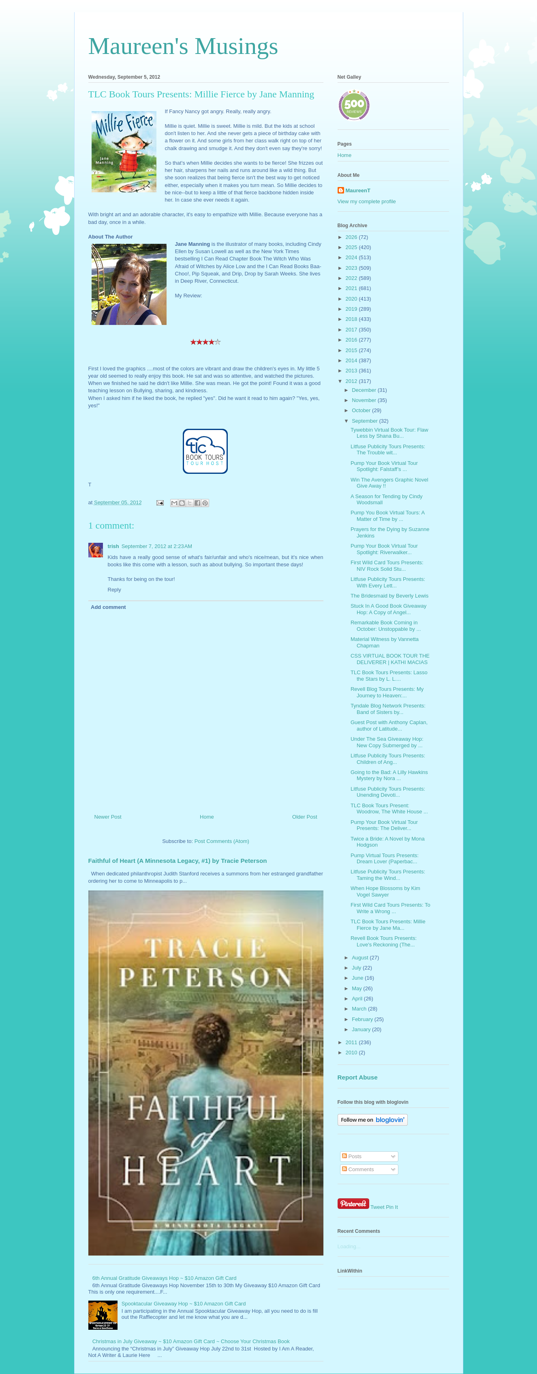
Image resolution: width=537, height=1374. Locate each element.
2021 (352, 288)
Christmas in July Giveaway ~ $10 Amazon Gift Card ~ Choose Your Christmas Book (191, 1341)
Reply (114, 590)
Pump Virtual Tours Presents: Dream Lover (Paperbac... (385, 858)
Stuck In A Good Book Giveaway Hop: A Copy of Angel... (388, 609)
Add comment (108, 607)
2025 (352, 247)
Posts (352, 1156)
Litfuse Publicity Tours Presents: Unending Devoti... (388, 792)
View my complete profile (367, 201)
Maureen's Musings (183, 45)
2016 (352, 340)
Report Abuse (358, 1077)
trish (113, 546)
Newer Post (108, 817)
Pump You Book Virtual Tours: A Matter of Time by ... (387, 516)
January (362, 1029)
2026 (352, 237)
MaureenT (358, 190)
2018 (352, 319)
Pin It (392, 1207)
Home (207, 817)
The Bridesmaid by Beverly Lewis (389, 596)
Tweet (377, 1207)
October (362, 410)
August (361, 958)
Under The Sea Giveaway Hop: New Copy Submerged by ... (387, 742)
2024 (352, 257)
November (365, 400)
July (357, 968)
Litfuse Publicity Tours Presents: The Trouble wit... (388, 449)
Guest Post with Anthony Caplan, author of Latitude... (389, 725)
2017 (352, 330)
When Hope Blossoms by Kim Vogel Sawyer (385, 891)
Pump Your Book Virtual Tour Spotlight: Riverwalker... (384, 549)
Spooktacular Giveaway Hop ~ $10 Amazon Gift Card (184, 1304)
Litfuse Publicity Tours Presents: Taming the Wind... (388, 875)
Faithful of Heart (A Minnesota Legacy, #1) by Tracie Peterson (177, 860)
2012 (352, 381)
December (365, 390)
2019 (352, 309)
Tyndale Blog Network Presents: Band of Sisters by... (388, 709)
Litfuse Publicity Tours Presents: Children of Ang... (388, 759)
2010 (352, 1052)
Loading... (349, 1246)
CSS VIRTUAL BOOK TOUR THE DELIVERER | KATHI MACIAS (390, 659)
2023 (352, 268)
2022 (352, 278)
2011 (352, 1042)
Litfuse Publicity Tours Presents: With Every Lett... (388, 582)
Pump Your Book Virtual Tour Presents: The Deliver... (384, 825)
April (358, 999)
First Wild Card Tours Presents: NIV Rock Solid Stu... (387, 565)
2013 (352, 371)
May (357, 988)
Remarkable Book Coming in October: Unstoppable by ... (386, 625)
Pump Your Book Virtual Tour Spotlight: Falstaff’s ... (384, 466)
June (358, 978)
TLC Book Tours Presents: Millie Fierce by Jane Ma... (388, 924)
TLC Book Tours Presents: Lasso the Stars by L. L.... (389, 675)
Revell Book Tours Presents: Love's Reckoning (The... (384, 941)
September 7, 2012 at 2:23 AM (157, 546)
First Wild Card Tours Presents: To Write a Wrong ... (390, 908)
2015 (352, 350)
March (360, 1009)
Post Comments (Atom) (222, 841)
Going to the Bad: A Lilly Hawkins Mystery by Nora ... (389, 775)
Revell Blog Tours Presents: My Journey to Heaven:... (387, 692)
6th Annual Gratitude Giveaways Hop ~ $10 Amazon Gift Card (164, 1278)
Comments (358, 1169)
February (363, 1019)
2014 (352, 360)
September (365, 421)
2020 (352, 299)
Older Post (304, 817)
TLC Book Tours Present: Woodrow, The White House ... (389, 808)
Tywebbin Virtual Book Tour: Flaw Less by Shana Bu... (389, 433)
